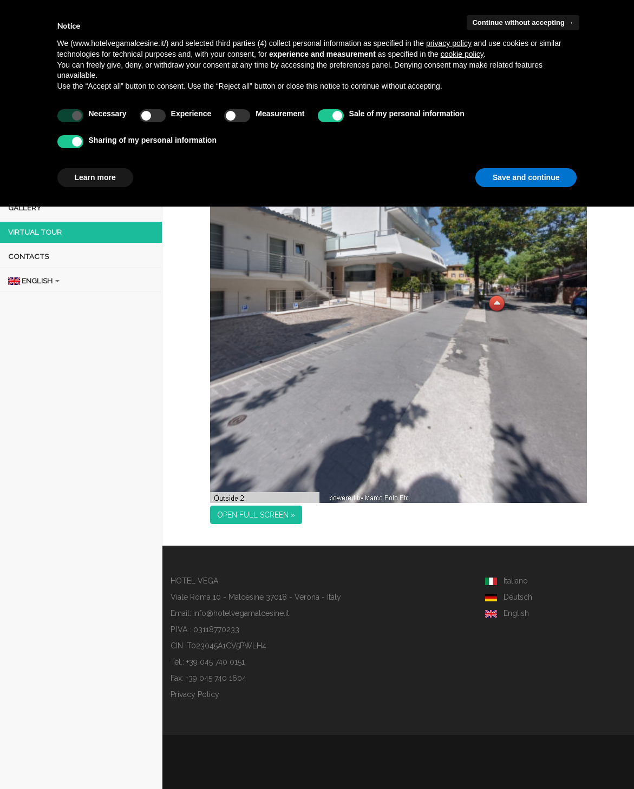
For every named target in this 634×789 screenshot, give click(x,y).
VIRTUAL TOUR (35, 232)
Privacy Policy (195, 694)
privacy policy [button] (449, 43)
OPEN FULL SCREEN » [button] (256, 514)
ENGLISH (34, 281)
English (507, 613)
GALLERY (24, 207)
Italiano (506, 580)
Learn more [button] (95, 177)
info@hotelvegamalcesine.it (241, 613)
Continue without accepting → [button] (522, 22)
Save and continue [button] (526, 177)
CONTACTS (28, 256)
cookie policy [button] (462, 54)
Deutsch (508, 597)
